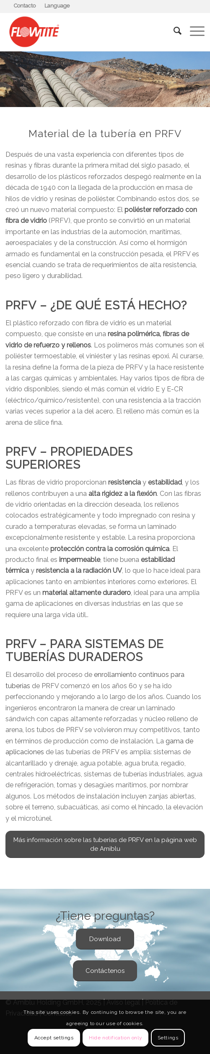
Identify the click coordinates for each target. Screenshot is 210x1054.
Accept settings (54, 1038)
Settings (168, 1038)
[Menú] (193, 31)
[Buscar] (173, 31)
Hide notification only (115, 1038)
